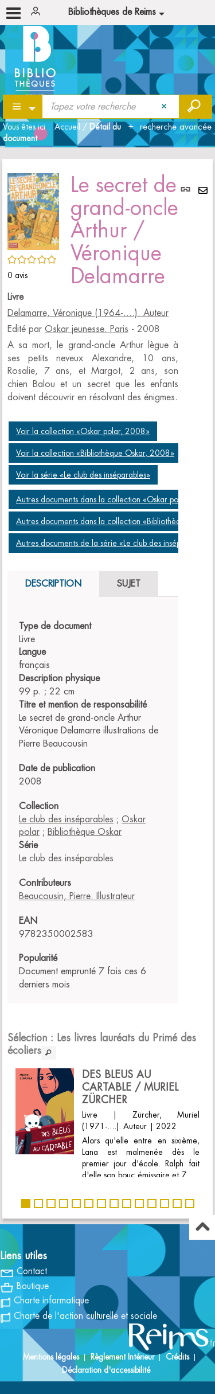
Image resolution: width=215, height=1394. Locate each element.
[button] (33, 210)
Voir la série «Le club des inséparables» (83, 475)
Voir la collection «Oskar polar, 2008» (83, 431)
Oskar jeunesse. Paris (86, 329)
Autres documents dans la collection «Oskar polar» (103, 499)
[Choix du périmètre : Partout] (23, 106)
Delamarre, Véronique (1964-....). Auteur (88, 313)
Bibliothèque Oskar (85, 832)
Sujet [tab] (128, 583)
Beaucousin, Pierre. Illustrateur (77, 896)
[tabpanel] (93, 805)
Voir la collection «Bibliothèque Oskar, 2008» (95, 453)
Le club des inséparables (66, 819)
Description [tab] (53, 583)
